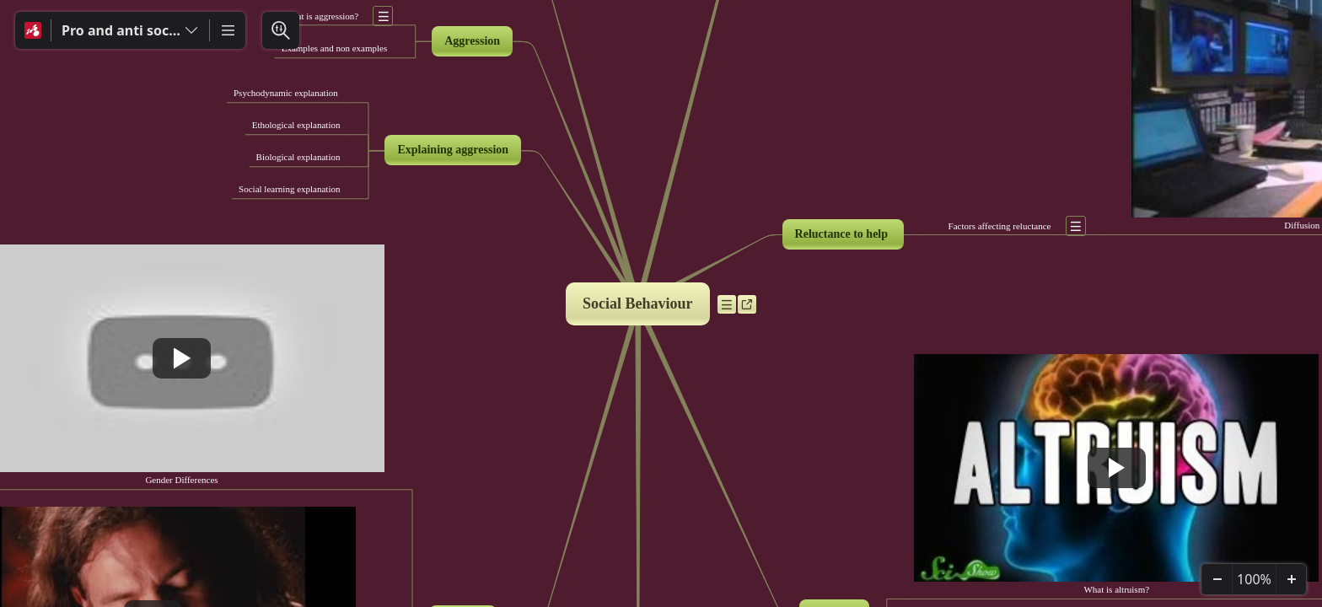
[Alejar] (1216, 579)
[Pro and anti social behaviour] (130, 30)
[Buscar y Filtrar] (280, 30)
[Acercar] (1291, 579)
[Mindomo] (33, 30)
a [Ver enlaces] (749, 307)
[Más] (227, 30)
